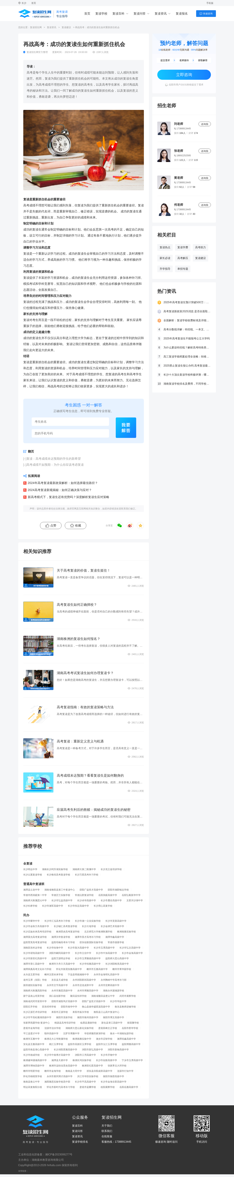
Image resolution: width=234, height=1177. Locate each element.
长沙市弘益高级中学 (62, 900)
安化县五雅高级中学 (33, 1044)
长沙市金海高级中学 (132, 953)
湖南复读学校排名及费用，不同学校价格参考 (187, 383)
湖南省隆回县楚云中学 (103, 996)
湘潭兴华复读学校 (60, 937)
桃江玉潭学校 (56, 1044)
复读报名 (182, 13)
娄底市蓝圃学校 (88, 1087)
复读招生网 (36, 27)
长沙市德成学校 (31, 1055)
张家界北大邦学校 (117, 1065)
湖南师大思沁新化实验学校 (79, 1028)
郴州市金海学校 (52, 1071)
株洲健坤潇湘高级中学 (35, 1060)
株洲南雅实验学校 (126, 931)
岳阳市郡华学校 (130, 1028)
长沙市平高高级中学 (85, 1082)
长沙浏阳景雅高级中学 (65, 1049)
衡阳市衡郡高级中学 (113, 1076)
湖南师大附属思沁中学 (35, 900)
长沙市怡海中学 (55, 947)
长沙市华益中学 (118, 1001)
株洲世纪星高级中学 (92, 1065)
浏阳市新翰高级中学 (118, 1049)
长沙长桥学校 (30, 906)
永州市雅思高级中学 (62, 990)
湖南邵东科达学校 (32, 947)
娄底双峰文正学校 (107, 1028)
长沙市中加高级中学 (106, 953)
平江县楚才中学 (31, 1033)
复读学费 (182, 247)
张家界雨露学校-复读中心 (36, 1023)
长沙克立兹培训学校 (111, 869)
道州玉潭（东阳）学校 (35, 980)
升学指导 (165, 268)
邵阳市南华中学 (69, 1006)
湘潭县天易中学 (59, 1060)
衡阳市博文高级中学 (113, 1017)
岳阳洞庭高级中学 (107, 895)
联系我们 (107, 1131)
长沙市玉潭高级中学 (104, 947)
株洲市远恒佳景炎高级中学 (63, 1065)
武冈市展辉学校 (127, 996)
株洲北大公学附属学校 (56, 1039)
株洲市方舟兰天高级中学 (62, 964)
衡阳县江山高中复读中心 (106, 1012)
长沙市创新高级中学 (106, 1060)
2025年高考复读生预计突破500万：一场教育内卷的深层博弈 (187, 302)
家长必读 (165, 258)
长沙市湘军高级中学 (52, 906)
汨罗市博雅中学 (71, 1033)
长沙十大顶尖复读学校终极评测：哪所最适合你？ (187, 374)
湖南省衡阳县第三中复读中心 (59, 890)
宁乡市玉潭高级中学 (132, 1060)
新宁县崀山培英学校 (33, 996)
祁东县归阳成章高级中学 (99, 1071)
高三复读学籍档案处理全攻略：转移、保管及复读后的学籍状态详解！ (187, 356)
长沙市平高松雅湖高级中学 (37, 1017)
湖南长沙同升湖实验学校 (55, 869)
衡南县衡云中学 (31, 1082)
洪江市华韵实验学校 (87, 1076)
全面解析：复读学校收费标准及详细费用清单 (187, 320)
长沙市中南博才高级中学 (57, 1055)
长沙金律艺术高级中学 (112, 926)
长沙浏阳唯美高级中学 (117, 964)
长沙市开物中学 (109, 1055)
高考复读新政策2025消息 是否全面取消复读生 (187, 311)
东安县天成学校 (59, 980)
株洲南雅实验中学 (82, 1039)
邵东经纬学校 (49, 1006)
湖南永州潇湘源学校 (113, 990)
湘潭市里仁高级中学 (33, 964)
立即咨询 (184, 74)
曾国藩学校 (133, 1023)
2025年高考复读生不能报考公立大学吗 (186, 338)
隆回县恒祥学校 (78, 996)
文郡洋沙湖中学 (134, 900)
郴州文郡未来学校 (53, 974)
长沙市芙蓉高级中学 (115, 921)
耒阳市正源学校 (59, 1012)
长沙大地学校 (89, 926)
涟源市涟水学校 (52, 1028)
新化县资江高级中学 (111, 1023)
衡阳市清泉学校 (64, 1017)
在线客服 (107, 1136)
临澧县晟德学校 (88, 1023)
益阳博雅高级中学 (131, 1044)
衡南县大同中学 (73, 1071)
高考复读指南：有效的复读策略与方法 (85, 707)
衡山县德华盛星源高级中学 (96, 1006)
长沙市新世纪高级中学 (35, 958)
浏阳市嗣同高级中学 (59, 953)
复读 (81, 205)
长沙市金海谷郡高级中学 (113, 1082)
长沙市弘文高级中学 (130, 947)
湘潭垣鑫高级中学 (126, 1039)
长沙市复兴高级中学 (78, 947)
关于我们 (107, 1125)
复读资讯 (161, 13)
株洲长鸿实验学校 (82, 1060)
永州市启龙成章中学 (83, 985)
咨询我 (204, 124)
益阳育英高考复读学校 (35, 942)
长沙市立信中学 (83, 953)
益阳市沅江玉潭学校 (106, 1044)
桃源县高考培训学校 (65, 1023)
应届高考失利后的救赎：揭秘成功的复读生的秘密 (93, 809)
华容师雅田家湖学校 (94, 1033)
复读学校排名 (80, 1141)
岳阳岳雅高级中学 (128, 1087)
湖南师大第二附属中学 (84, 869)
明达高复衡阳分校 (32, 1087)
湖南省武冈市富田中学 (35, 1001)
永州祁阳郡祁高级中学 (84, 980)
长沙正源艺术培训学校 (35, 1012)
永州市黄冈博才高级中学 (60, 1076)
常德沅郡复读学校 (84, 895)
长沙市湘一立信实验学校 (88, 921)
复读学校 (101, 13)
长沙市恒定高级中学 (78, 906)
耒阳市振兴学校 (81, 1012)
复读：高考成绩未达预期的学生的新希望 (53, 458)
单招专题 (182, 268)
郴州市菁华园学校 (121, 969)
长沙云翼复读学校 (32, 874)
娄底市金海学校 (31, 1028)
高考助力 (200, 247)
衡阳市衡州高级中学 (87, 1017)
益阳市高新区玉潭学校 (79, 1044)
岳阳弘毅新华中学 (131, 895)
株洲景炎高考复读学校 (68, 931)
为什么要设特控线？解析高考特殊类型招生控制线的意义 (187, 347)
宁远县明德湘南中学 (78, 974)
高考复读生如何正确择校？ (77, 604)
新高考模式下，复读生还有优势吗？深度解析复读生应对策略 (68, 497)
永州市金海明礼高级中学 (106, 974)
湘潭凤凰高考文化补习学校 (37, 969)
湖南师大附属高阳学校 (35, 990)
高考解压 (182, 258)
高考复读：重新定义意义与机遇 (80, 741)
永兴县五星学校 (31, 974)
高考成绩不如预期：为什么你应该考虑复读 (55, 464)
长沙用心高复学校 (103, 906)
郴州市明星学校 (31, 1071)
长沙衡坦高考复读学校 (58, 874)
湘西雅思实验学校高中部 (57, 1082)
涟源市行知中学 (125, 1071)
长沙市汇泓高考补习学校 (57, 921)
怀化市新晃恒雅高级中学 (69, 969)
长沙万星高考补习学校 (86, 874)
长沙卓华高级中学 (86, 900)
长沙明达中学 (30, 869)
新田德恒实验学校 (32, 985)
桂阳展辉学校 (108, 1087)
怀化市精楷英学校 (32, 1076)
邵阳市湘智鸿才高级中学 (64, 1001)
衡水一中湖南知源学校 (121, 1033)
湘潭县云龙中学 (31, 890)
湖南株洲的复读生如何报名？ (78, 639)
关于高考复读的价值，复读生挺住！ (83, 570)
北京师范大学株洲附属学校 (98, 931)
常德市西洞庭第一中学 (35, 895)
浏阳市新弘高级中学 (92, 1049)
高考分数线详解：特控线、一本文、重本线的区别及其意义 (187, 329)
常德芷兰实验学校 (60, 895)
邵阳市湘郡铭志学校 (118, 890)
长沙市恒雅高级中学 (90, 964)
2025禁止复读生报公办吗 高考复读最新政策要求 (187, 365)
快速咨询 (208, 13)
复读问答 (139, 13)
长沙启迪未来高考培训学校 (37, 931)
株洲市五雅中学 (31, 1039)
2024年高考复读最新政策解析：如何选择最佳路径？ (63, 483)
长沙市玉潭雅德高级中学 (88, 958)
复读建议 (66, 27)
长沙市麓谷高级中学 (111, 900)
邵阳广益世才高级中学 (91, 890)
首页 (33, 3)
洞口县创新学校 (57, 996)
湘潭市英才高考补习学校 (88, 937)
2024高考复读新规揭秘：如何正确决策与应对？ (60, 490)
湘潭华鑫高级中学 (114, 937)
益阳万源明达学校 (60, 958)
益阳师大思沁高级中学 (117, 958)
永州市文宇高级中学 (57, 985)
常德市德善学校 (116, 942)
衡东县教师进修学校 (125, 1006)
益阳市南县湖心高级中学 (36, 1049)
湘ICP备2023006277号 (59, 1154)
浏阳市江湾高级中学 (85, 1055)
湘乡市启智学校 (104, 1039)
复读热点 (165, 247)
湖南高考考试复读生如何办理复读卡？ (85, 673)
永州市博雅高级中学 (87, 990)
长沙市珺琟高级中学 (33, 953)
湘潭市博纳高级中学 (33, 1065)
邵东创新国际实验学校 (91, 942)
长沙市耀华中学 (31, 921)
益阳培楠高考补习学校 (63, 942)
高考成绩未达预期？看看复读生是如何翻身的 (90, 775)
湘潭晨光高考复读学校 (35, 937)
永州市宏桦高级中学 (108, 985)
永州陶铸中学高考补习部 (113, 980)
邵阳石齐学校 (30, 1006)
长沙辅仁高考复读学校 (65, 926)
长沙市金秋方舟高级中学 (36, 926)
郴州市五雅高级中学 (97, 969)
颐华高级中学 (51, 1033)
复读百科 (118, 13)
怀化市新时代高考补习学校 (61, 1087)
